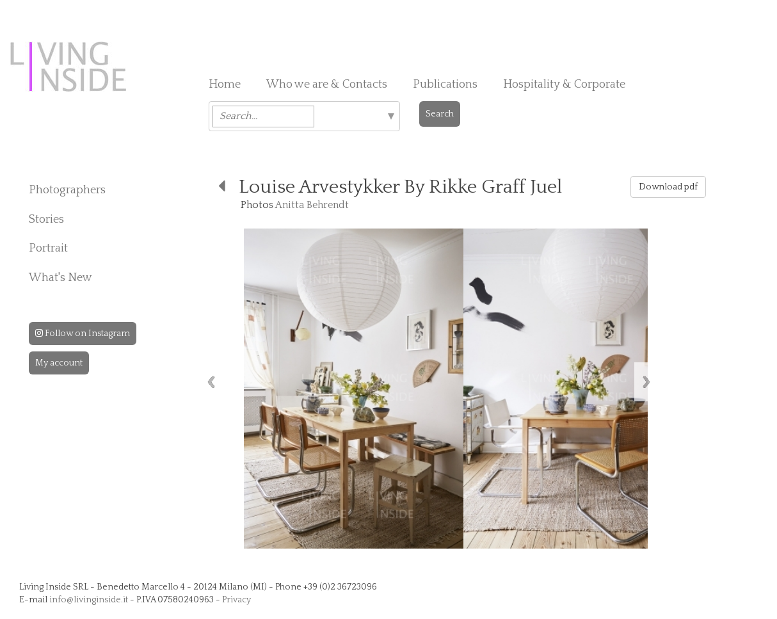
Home (225, 84)
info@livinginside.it (88, 600)
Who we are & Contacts (326, 84)
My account (59, 363)
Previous (211, 381)
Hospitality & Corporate (564, 84)
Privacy (236, 600)
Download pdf (668, 187)
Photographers (67, 190)
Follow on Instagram (82, 333)
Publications (445, 84)
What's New (60, 277)
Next (646, 381)
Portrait (48, 248)
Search (440, 114)
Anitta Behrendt (312, 205)
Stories (46, 219)
